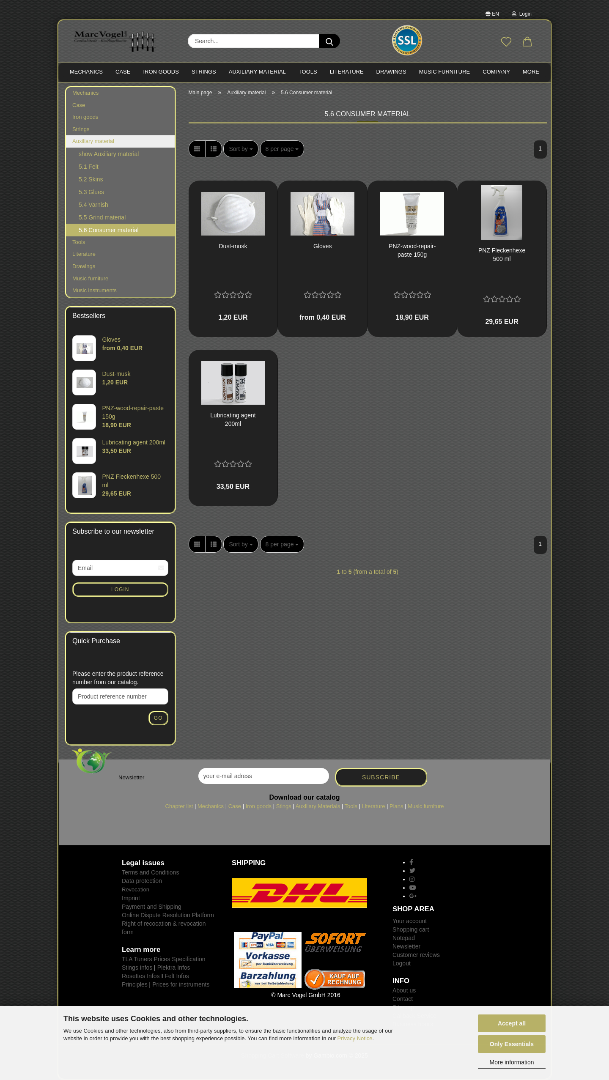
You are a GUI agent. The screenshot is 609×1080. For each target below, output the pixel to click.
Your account (409, 921)
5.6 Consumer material (109, 230)
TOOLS (308, 72)
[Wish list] (506, 42)
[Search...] (329, 41)
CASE (122, 72)
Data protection (142, 880)
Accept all (512, 1023)
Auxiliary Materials (318, 806)
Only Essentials (512, 1044)
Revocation (135, 889)
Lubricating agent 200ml (232, 419)
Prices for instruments (180, 984)
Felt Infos (177, 976)
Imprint (131, 898)
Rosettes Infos (141, 976)
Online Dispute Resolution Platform (168, 915)
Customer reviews (416, 954)
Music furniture (90, 278)
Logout (401, 963)
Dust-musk (233, 246)
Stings (283, 806)
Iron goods (85, 117)
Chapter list (179, 806)
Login (522, 14)
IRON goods (161, 72)
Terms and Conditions (150, 872)
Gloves (322, 246)
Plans (396, 806)
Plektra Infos (173, 967)
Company (496, 72)
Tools (78, 242)
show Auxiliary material (109, 154)
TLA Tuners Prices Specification (164, 959)
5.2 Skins (91, 179)
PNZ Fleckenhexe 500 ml (501, 254)
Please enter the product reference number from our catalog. (118, 677)
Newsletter (406, 946)
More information (511, 1062)
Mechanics (85, 93)
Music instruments (94, 290)
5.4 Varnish (93, 204)
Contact (402, 998)
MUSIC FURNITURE (444, 72)
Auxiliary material (257, 72)
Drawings (391, 72)
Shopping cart (410, 929)
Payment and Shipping (151, 906)
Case (78, 105)
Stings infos (137, 967)
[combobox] (240, 148)
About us (404, 990)
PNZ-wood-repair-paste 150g (412, 250)
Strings (80, 129)
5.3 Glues (91, 192)
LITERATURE (347, 72)
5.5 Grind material (102, 217)
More (531, 72)
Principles (135, 984)
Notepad (403, 938)
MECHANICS (86, 72)
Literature (84, 254)
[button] (527, 42)
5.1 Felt (89, 166)
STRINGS (204, 72)
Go (158, 718)
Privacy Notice (355, 1038)
